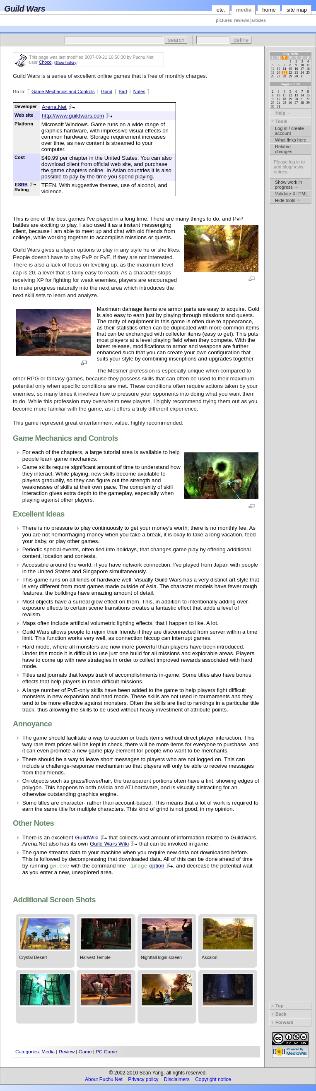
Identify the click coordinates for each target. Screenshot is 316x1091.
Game (85, 1051)
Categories (27, 1051)
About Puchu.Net (104, 1079)
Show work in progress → (288, 185)
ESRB (21, 184)
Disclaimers (177, 1079)
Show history (65, 62)
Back (278, 1014)
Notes (139, 91)
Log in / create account (289, 131)
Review (67, 1051)
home (269, 10)
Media (48, 1051)
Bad (123, 91)
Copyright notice (213, 1079)
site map (297, 10)
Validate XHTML (291, 193)
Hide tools (287, 200)
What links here (290, 139)
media (244, 10)
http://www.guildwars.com (73, 116)
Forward (282, 1022)
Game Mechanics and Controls (63, 91)
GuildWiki (86, 837)
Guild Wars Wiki (109, 844)
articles (258, 20)
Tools (279, 121)
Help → (281, 113)
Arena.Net (54, 107)
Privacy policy (143, 1079)
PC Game (106, 1051)
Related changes (283, 149)
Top (277, 1005)
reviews (241, 20)
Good (106, 91)
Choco (45, 62)
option (156, 866)
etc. (221, 10)
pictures (224, 20)
